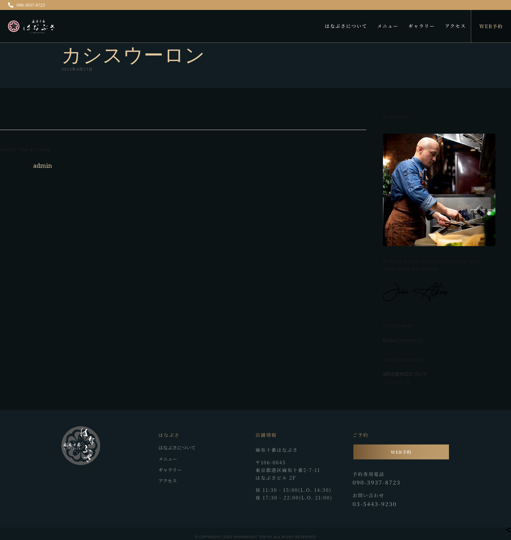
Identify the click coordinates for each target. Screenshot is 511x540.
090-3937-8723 (26, 5)
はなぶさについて (346, 26)
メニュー (388, 26)
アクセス (455, 26)
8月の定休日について (405, 374)
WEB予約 (491, 26)
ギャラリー (421, 26)
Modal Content (399, 340)
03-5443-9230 (375, 504)
